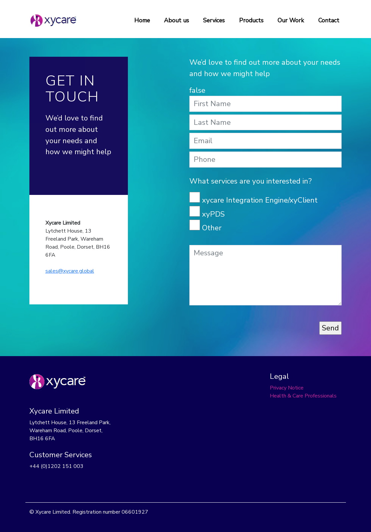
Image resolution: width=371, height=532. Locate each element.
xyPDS (213, 214)
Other (211, 228)
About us (176, 20)
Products (251, 20)
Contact (328, 20)
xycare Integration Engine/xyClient (260, 200)
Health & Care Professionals (303, 396)
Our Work (290, 20)
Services (214, 20)
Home (142, 20)
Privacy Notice (287, 387)
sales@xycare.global (69, 271)
